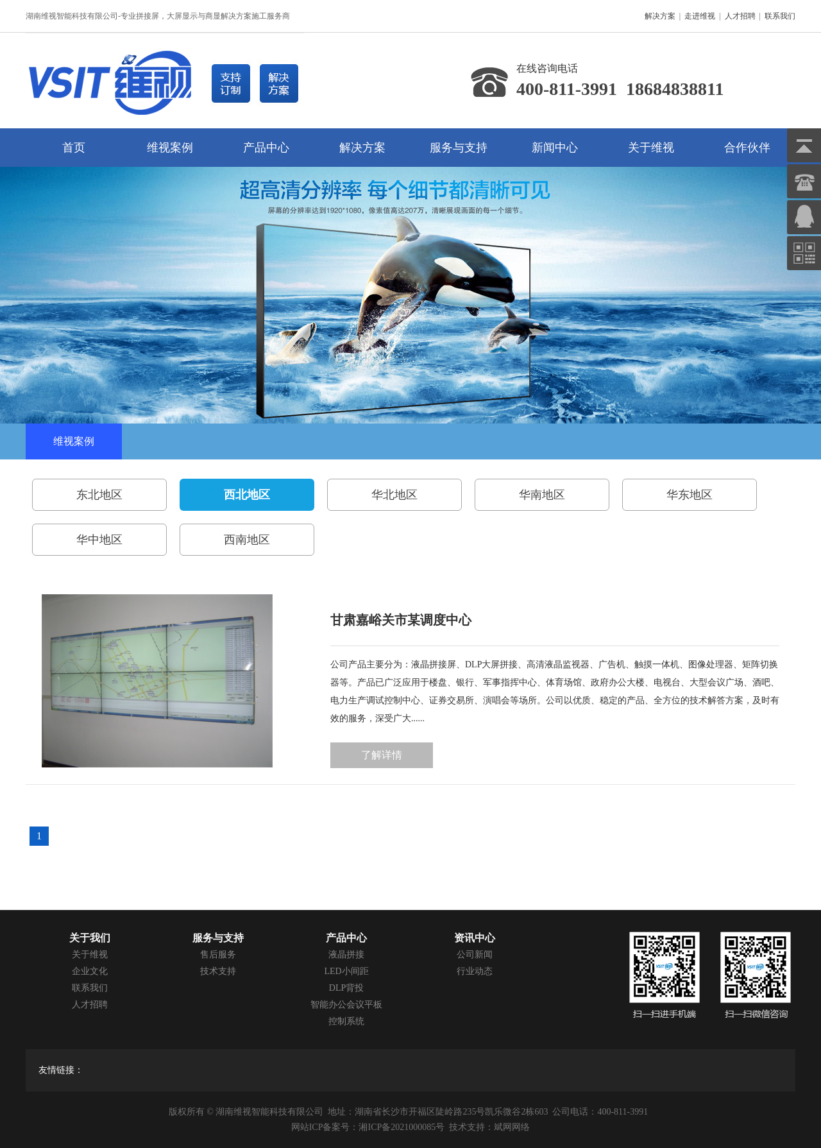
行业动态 (475, 971)
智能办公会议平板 (346, 1004)
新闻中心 (555, 147)
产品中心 (266, 147)
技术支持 (218, 971)
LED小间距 (346, 971)
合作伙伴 (747, 147)
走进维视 (699, 16)
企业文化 (90, 971)
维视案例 (170, 147)
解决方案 (660, 16)
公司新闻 (475, 954)
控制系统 (346, 1021)
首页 (73, 147)
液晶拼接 (346, 954)
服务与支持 (458, 147)
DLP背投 (346, 988)
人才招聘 (740, 16)
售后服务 (218, 954)
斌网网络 (512, 1127)
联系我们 (780, 16)
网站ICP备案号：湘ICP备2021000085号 (368, 1127)
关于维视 (651, 147)
